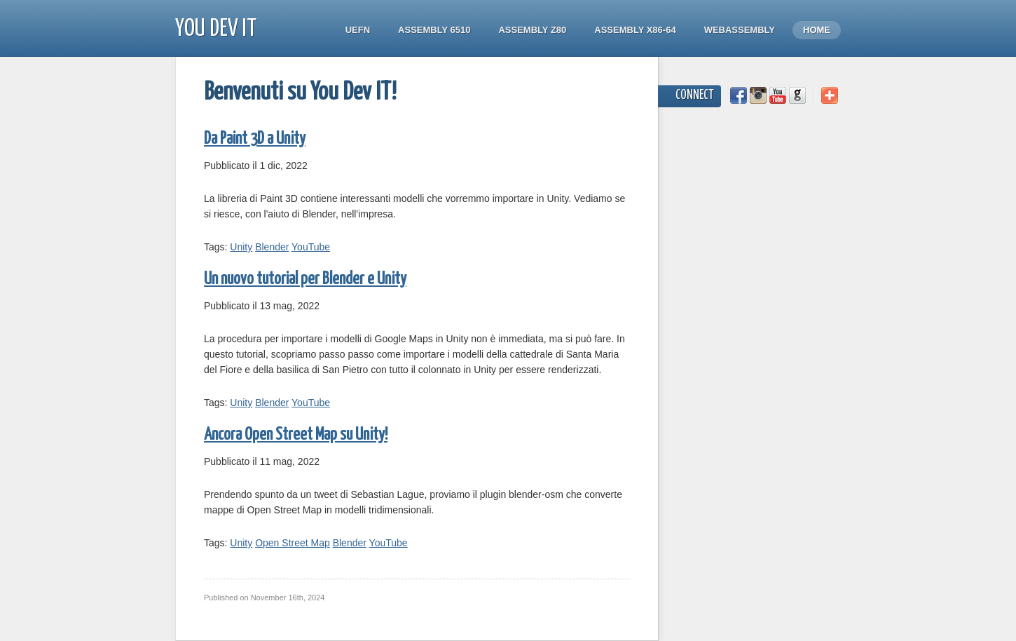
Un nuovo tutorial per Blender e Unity (305, 279)
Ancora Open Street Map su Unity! (295, 435)
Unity (241, 246)
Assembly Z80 (532, 30)
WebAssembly (739, 30)
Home (816, 30)
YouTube (310, 246)
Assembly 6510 (434, 30)
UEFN (357, 30)
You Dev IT (215, 29)
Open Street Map (292, 542)
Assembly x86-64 (634, 30)
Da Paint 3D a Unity (255, 139)
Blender (272, 246)
